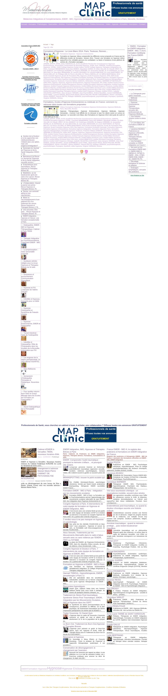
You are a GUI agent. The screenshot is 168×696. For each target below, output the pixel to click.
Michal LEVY (113, 535)
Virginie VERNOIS (104, 96)
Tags (52, 44)
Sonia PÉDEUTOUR (116, 603)
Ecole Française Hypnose (71, 76)
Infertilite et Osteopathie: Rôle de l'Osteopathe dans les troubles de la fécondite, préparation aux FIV (30, 340)
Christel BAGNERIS (116, 546)
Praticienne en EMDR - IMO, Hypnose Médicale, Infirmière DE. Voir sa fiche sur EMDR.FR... (130, 607)
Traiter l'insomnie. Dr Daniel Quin (78, 616)
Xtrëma (114, 96)
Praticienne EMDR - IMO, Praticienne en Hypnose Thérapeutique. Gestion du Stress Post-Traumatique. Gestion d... (130, 598)
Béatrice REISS (114, 574)
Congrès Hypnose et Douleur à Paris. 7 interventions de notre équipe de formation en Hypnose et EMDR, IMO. (83, 547)
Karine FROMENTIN (116, 566)
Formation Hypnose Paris (61, 79)
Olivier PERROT (104, 94)
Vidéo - (109, 24)
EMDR (23, 671)
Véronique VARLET (116, 594)
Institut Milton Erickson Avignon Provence (76, 86)
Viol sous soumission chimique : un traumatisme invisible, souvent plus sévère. (123, 485)
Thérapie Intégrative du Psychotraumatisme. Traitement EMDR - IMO (30, 238)
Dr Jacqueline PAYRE (74, 71)
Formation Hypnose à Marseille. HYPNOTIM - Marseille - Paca (30, 101)
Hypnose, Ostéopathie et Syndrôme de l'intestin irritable (29, 306)
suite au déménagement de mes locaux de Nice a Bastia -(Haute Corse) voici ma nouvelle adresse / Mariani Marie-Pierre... (41, 476)
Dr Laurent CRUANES (60, 72)
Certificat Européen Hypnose (103, 65)
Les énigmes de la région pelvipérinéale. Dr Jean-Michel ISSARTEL (30, 353)
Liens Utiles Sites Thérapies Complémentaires (60, 688)
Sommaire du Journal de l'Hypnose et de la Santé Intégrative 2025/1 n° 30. (30, 147)
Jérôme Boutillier (77, 93)
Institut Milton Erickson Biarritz (103, 86)
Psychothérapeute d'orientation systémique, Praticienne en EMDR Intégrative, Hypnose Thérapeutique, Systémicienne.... (130, 550)
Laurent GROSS (114, 93)
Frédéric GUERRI (115, 555)
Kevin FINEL (103, 93)
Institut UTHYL (86, 91)
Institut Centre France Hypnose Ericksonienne (93, 82)
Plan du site (73, 679)
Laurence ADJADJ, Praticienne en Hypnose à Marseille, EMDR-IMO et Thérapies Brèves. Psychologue (137, 135)
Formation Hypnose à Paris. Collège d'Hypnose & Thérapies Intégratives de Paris (30, 75)
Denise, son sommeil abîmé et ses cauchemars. (30, 191)
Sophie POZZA (114, 453)
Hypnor (102, 81)
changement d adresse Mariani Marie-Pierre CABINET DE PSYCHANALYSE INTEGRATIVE (40, 464)
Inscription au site (90, 679)
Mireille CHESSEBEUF (77, 94)
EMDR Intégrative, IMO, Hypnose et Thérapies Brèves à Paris (80, 441)
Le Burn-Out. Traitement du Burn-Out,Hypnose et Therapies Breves (79, 627)
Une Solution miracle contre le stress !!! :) (135, 119)
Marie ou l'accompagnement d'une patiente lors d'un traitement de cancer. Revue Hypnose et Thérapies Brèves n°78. (30, 200)
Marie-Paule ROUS (50, 94)
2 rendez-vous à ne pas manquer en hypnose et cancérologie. (80, 515)
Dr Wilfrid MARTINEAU (85, 74)
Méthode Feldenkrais (133, 100)
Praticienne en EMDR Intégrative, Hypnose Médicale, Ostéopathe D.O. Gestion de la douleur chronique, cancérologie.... (130, 570)
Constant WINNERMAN (115, 67)
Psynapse (86, 96)
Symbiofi (94, 96)
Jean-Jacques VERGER (69, 139)
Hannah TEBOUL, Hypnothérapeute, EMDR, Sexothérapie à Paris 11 (80, 575)
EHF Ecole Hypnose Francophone (97, 76)
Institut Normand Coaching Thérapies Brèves (74, 137)
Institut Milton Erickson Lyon (75, 88)
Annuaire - (32, 24)
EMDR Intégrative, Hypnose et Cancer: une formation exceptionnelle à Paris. (30, 217)
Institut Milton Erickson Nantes (98, 88)
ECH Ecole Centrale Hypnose (104, 74)
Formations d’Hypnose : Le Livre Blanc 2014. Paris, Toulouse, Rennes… (78, 51)
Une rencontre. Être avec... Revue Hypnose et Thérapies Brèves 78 (30, 210)
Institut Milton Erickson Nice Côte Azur (74, 89)
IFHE (74, 82)
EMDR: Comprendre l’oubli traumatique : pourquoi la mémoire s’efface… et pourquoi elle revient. (83, 452)
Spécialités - (53, 24)
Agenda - (115, 24)
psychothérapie (76, 96)
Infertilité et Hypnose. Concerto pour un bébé (30, 296)
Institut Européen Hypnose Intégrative (72, 84)
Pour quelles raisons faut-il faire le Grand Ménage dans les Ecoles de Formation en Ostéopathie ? (30, 386)
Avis (84, 65)
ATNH (79, 65)
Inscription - (134, 24)
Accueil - (24, 24)
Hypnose (109, 81)
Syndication (82, 679)
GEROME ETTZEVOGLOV (82, 81)
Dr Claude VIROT (90, 69)
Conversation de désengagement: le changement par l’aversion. (80, 651)
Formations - (71, 24)
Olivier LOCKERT (92, 94)
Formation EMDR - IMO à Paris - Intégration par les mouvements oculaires (82, 482)
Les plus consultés (135, 90)
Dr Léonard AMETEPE (76, 72)
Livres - (80, 24)
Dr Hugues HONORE (58, 71)
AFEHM (46, 64)
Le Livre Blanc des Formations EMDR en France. (137, 126)
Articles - (62, 24)
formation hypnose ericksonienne (93, 77)
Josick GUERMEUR (91, 93)
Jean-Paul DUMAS (63, 93)
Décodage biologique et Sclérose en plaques (137, 166)
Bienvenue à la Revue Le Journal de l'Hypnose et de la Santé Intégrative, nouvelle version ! (30, 156)
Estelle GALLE (114, 625)
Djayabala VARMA (63, 69)
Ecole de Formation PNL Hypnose (101, 124)
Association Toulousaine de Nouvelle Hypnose (60, 65)
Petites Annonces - (97, 24)
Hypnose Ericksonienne (69, 131)
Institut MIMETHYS (95, 89)
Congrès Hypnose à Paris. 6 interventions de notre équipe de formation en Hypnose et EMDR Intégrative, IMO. (83, 498)
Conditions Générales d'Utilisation (111, 688)
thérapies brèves (81, 671)
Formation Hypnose (73, 77)
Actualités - (124, 24)
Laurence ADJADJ (115, 463)
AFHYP (52, 64)
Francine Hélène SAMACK (74, 129)
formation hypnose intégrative (65, 127)
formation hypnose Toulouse (106, 79)
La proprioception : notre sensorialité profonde (29, 249)
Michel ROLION (63, 94)
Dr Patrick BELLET (107, 72)
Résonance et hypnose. (74, 639)
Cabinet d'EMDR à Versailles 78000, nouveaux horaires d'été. (49, 442)
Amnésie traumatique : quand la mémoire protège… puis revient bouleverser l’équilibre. (126, 520)
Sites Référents (29, 363)
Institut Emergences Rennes (65, 132)
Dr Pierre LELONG (53, 74)
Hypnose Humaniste (62, 82)
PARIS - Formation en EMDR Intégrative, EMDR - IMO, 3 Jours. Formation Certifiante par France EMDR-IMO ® (137, 52)
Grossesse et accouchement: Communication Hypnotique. (27, 274)
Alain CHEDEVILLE (67, 64)
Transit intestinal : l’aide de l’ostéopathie (29, 329)
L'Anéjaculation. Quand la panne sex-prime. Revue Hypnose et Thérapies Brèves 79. (30, 184)
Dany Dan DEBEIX (50, 69)
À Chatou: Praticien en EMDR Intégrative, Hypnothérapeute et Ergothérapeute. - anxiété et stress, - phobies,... (130, 589)
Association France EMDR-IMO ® (31, 45)
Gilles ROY (95, 81)
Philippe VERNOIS (50, 96)
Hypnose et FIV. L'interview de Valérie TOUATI (29, 285)
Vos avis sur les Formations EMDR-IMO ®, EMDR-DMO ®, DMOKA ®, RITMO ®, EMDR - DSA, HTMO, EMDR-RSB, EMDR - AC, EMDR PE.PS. (137, 155)
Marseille (84, 685)
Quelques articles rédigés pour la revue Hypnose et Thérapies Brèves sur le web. (29, 261)
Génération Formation (64, 81)
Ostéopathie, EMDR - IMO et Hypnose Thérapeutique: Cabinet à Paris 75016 (30, 226)
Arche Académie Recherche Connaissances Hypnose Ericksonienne (99, 64)
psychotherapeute (63, 96)
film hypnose (114, 76)
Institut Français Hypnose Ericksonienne (58, 134)
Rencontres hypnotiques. (75, 587)
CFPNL (117, 65)
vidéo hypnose (109, 143)
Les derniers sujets (135, 86)
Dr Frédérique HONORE (75, 120)
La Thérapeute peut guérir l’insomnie (137, 96)
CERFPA (89, 65)
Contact (142, 24)
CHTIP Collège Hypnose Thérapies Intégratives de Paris (86, 67)
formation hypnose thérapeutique (83, 79)
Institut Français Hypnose (96, 84)
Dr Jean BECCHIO (101, 71)
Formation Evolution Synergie (54, 77)
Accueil (45, 44)
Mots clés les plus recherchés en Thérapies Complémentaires (87, 688)
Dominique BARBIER (117, 474)
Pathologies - (42, 24)
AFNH (57, 64)
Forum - (86, 24)
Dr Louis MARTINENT (92, 72)
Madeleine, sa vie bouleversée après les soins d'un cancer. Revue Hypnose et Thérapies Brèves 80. (30, 175)
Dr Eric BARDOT (102, 69)
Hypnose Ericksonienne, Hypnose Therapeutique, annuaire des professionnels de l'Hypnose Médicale (136, 109)
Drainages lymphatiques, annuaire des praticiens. (134, 173)
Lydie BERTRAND (115, 637)
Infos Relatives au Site (137, 180)
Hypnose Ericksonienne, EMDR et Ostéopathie (30, 318)
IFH (71, 82)
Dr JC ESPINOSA (88, 71)
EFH (82, 76)
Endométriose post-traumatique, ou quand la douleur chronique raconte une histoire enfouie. (127, 503)
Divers (40, 447)
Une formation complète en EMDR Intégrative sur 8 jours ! (137, 144)
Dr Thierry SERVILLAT (69, 74)
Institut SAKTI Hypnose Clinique (68, 91)
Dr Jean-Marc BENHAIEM (75, 122)
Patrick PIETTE (116, 94)
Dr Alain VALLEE (77, 69)
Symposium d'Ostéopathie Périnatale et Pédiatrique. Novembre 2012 (30, 372)
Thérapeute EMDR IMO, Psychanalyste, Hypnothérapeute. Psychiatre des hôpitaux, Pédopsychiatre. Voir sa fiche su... (130, 478)
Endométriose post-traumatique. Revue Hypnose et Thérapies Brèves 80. (29, 165)
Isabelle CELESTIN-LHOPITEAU (103, 91)
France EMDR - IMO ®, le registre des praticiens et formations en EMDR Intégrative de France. (125, 442)
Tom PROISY (113, 585)
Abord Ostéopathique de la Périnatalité (30, 398)
